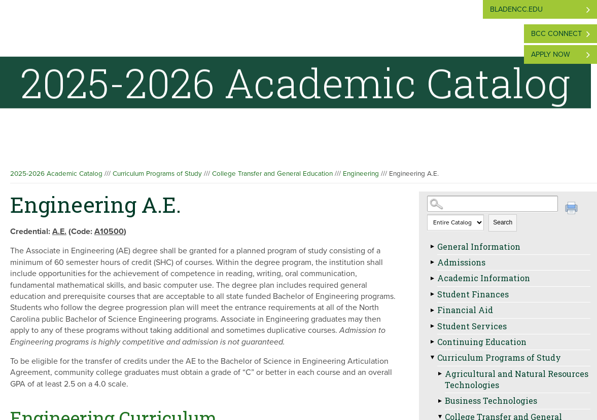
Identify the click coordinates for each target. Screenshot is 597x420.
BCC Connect (556, 33)
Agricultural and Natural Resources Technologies (516, 379)
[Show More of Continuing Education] (432, 342)
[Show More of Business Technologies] (440, 401)
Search (502, 222)
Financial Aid (465, 309)
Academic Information (483, 278)
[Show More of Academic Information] (432, 278)
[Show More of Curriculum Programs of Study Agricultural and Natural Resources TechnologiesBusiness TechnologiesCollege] (432, 358)
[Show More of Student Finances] (432, 294)
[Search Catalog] (492, 204)
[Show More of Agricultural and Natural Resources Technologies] (440, 374)
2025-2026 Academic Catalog (56, 174)
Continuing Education (481, 341)
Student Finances (473, 294)
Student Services (472, 326)
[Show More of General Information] (432, 247)
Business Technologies (491, 400)
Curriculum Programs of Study (157, 174)
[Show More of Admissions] (432, 262)
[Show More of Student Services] (432, 326)
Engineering (361, 174)
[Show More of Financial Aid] (432, 310)
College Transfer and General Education (272, 174)
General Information (478, 246)
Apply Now (550, 54)
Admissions (461, 262)
